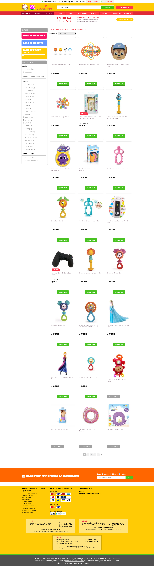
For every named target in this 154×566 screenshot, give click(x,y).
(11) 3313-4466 (65, 523)
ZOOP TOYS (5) (30, 149)
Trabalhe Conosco (29, 512)
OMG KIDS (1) (29, 135)
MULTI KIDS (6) (30, 132)
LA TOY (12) (28, 120)
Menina (106, 474)
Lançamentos (116, 13)
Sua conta (107, 2)
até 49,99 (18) (29, 157)
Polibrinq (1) (29, 141)
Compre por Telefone (29, 506)
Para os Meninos (33, 43)
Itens (124, 7)
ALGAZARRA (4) (30, 88)
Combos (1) (29, 72)
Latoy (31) (28, 123)
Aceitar (117, 560)
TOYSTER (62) (29, 143)
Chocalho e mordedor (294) (33, 76)
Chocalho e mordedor (78, 29)
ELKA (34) (28, 105)
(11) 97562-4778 (92, 541)
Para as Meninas (33, 36)
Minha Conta (27, 497)
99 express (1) (29, 85)
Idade (60, 13)
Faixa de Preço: (32, 50)
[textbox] (79, 7)
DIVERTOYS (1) (29, 102)
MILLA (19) (28, 129)
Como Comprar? (28, 502)
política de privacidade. (74, 561)
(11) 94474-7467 (80, 2)
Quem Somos (27, 491)
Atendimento (27, 504)
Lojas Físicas (93, 2)
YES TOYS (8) (29, 146)
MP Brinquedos (58, 29)
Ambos (122, 474)
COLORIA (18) (29, 96)
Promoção (127, 13)
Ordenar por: (53, 33)
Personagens (82, 13)
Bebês (71, 13)
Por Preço (105, 13)
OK (129, 477)
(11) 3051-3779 (117, 523)
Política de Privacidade (30, 493)
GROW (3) (28, 114)
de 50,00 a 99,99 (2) (31, 160)
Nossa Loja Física (28, 495)
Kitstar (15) (29, 117)
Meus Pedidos (27, 499)
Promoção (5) (30, 69)
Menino (114, 474)
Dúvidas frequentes (29, 508)
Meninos (49, 13)
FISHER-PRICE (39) (31, 111)
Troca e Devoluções (29, 510)
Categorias (26, 13)
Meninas (37, 13)
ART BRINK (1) (29, 91)
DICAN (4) (28, 99)
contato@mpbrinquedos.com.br (90, 493)
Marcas (93, 13)
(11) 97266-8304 (65, 527)
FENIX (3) (28, 108)
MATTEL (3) (28, 126)
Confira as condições (125, 19)
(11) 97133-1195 (118, 525)
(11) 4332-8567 (91, 540)
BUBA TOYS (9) (30, 93)
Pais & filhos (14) (31, 138)
